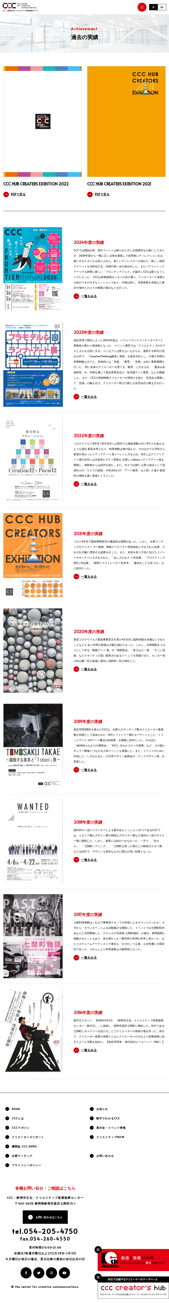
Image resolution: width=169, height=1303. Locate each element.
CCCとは (18, 1118)
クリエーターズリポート (28, 1137)
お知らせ (102, 1109)
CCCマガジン (21, 1127)
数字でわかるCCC (108, 1118)
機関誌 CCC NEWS (24, 1146)
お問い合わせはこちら (49, 1217)
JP (153, 7)
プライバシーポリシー (26, 1165)
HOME (16, 1109)
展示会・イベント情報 (111, 1127)
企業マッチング (22, 1156)
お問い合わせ (105, 1156)
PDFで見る (18, 194)
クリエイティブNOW (110, 1137)
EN (162, 7)
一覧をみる (89, 296)
